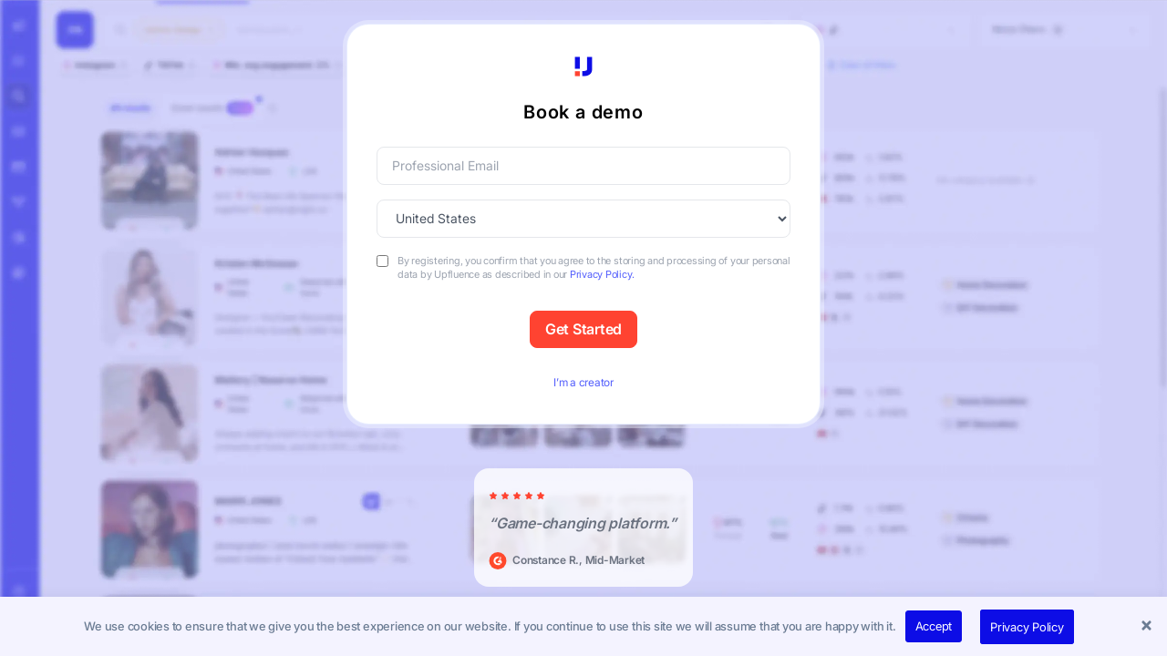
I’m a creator (583, 382)
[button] (1149, 627)
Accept (934, 626)
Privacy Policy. (602, 274)
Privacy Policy (1027, 627)
